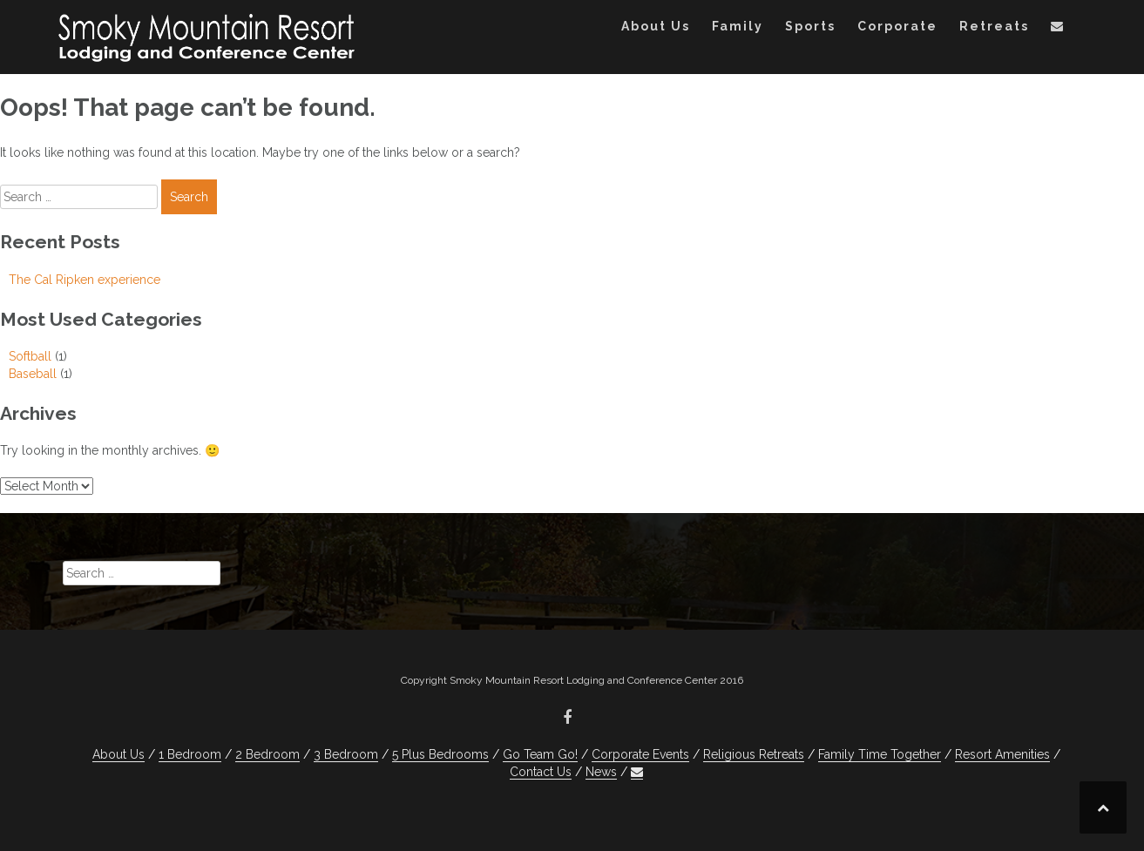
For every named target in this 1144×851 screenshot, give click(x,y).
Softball (30, 356)
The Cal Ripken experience (84, 280)
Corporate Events (640, 754)
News (601, 772)
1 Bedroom (190, 754)
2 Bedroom (267, 754)
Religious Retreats (753, 754)
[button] (1058, 29)
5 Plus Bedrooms (440, 754)
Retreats (994, 26)
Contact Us (541, 772)
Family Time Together (879, 754)
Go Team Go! (540, 754)
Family (737, 26)
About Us (655, 26)
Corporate (897, 26)
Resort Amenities (1002, 754)
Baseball (33, 374)
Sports (810, 26)
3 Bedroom (346, 754)
